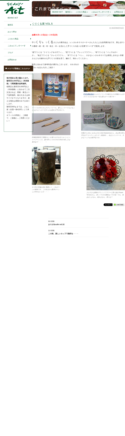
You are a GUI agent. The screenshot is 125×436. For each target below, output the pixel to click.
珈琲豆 (68, 12)
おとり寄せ (12, 32)
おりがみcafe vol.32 (78, 222)
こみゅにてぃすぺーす (100, 12)
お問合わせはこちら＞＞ (16, 126)
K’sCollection (89, 94)
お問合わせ (118, 12)
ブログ (10, 53)
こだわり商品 (81, 12)
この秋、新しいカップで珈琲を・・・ (78, 232)
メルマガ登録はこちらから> (19, 68)
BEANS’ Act (57, 12)
